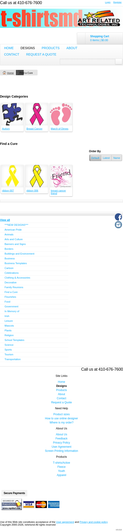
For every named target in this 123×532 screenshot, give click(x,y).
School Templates (14, 340)
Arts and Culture (14, 239)
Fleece (61, 466)
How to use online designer (61, 418)
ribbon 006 (32, 190)
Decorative (11, 282)
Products (51, 48)
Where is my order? (62, 422)
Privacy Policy (61, 442)
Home (9, 48)
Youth (61, 471)
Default (95, 158)
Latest (106, 158)
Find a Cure (11, 292)
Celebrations (12, 272)
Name (116, 158)
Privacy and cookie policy (94, 522)
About (72, 48)
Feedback (62, 438)
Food (7, 301)
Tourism (9, 354)
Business (10, 258)
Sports (8, 349)
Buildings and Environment (19, 253)
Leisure (9, 320)
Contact (11, 54)
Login (107, 2)
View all (5, 220)
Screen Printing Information (61, 450)
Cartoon (9, 268)
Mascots (9, 325)
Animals (9, 234)
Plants (8, 330)
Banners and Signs (15, 244)
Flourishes (10, 296)
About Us (61, 434)
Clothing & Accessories (17, 277)
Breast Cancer (34, 128)
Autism (6, 128)
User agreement (65, 522)
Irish (7, 316)
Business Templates (16, 263)
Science (9, 344)
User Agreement (62, 446)
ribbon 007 (8, 190)
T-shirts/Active (61, 462)
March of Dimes (59, 128)
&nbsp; (12, 114)
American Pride (13, 229)
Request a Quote (41, 54)
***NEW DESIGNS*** (16, 224)
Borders (9, 248)
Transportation (13, 359)
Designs (27, 48)
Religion (9, 335)
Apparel (61, 475)
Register (117, 2)
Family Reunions (14, 287)
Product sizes (61, 414)
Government (11, 306)
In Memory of (12, 311)
